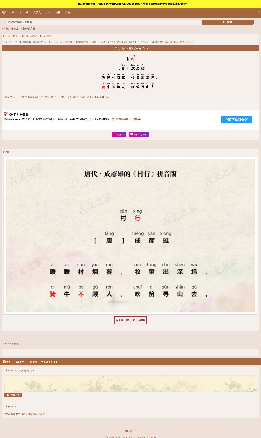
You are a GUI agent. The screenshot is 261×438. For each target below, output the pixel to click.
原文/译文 (10, 36)
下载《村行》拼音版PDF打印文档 (130, 48)
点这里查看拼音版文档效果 (126, 119)
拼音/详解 (29, 36)
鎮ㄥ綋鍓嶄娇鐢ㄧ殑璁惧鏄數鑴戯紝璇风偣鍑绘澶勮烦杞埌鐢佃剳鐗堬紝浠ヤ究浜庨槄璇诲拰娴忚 (133, 3)
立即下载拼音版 (236, 120)
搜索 (227, 22)
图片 (20, 361)
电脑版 (130, 431)
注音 (58, 12)
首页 (4, 12)
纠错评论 (47, 36)
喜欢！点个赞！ (139, 134)
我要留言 (13, 395)
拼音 (6, 361)
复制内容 (119, 134)
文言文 (37, 12)
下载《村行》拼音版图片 (130, 320)
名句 (48, 12)
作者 (67, 12)
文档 (33, 361)
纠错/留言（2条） (50, 361)
